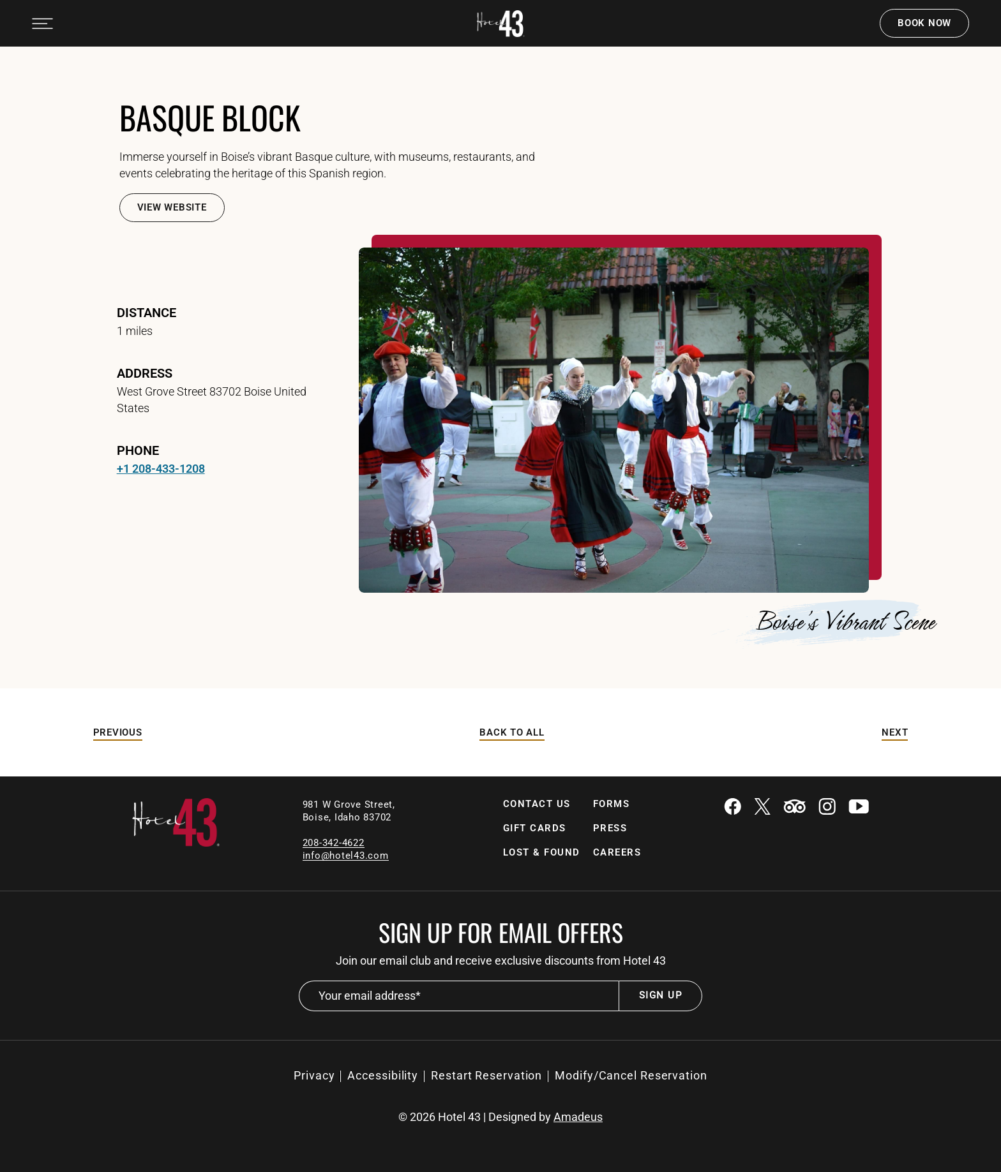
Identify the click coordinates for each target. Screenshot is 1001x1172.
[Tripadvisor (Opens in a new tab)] (794, 807)
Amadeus (578, 1117)
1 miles (135, 331)
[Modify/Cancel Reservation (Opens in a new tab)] (631, 1075)
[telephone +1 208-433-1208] (161, 469)
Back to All (511, 732)
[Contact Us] (537, 804)
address (144, 373)
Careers (617, 852)
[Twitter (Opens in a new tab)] (762, 807)
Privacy (314, 1075)
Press (610, 828)
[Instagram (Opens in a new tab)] (827, 807)
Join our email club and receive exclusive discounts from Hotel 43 (501, 960)
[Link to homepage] (176, 843)
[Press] (610, 828)
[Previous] (117, 733)
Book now (924, 23)
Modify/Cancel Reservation (631, 1075)
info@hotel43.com (346, 855)
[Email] (346, 855)
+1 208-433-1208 (161, 468)
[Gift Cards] (534, 828)
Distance (146, 312)
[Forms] (611, 804)
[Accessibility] (382, 1075)
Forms (611, 804)
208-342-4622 (334, 843)
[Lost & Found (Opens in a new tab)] (541, 852)
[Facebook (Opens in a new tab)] (732, 807)
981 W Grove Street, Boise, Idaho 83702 (350, 811)
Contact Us (537, 804)
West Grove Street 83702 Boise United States (211, 400)
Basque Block (210, 117)
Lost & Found (541, 852)
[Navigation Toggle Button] (42, 23)
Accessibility (382, 1075)
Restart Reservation (486, 1075)
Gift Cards (534, 828)
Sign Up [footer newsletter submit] (660, 995)
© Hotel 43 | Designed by (500, 1117)
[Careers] (617, 852)
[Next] (895, 733)
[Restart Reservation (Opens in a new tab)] (486, 1075)
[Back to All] (511, 733)
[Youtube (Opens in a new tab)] (858, 807)
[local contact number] (334, 842)
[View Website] (172, 207)
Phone (138, 450)
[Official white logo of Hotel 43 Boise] (501, 23)
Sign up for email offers (501, 932)
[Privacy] (314, 1075)
